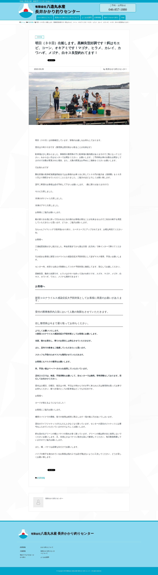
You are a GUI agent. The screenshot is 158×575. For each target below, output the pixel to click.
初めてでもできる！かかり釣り (27, 556)
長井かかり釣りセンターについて (67, 17)
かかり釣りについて (45, 17)
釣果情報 (97, 17)
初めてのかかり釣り (111, 17)
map (122, 17)
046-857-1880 (118, 9)
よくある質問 (87, 17)
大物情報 (23, 551)
